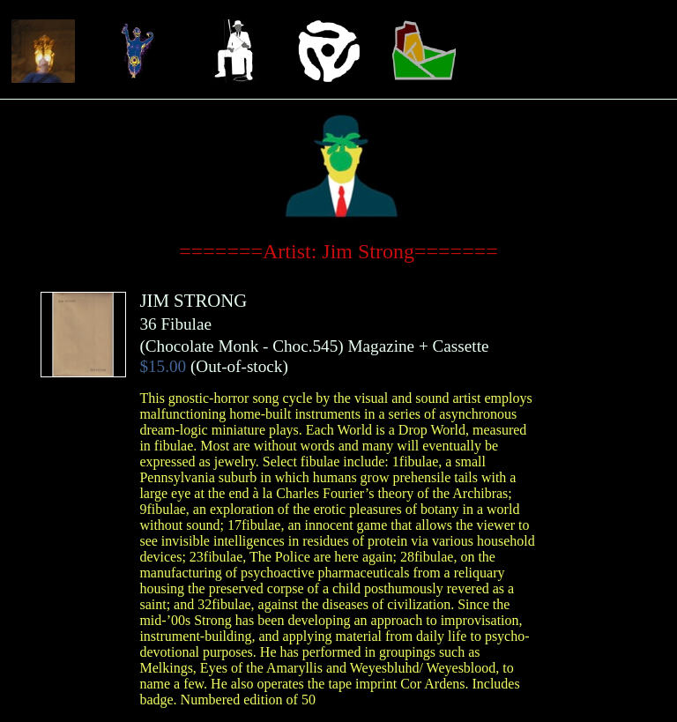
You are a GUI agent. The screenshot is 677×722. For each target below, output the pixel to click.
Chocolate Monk (201, 346)
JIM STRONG (193, 300)
